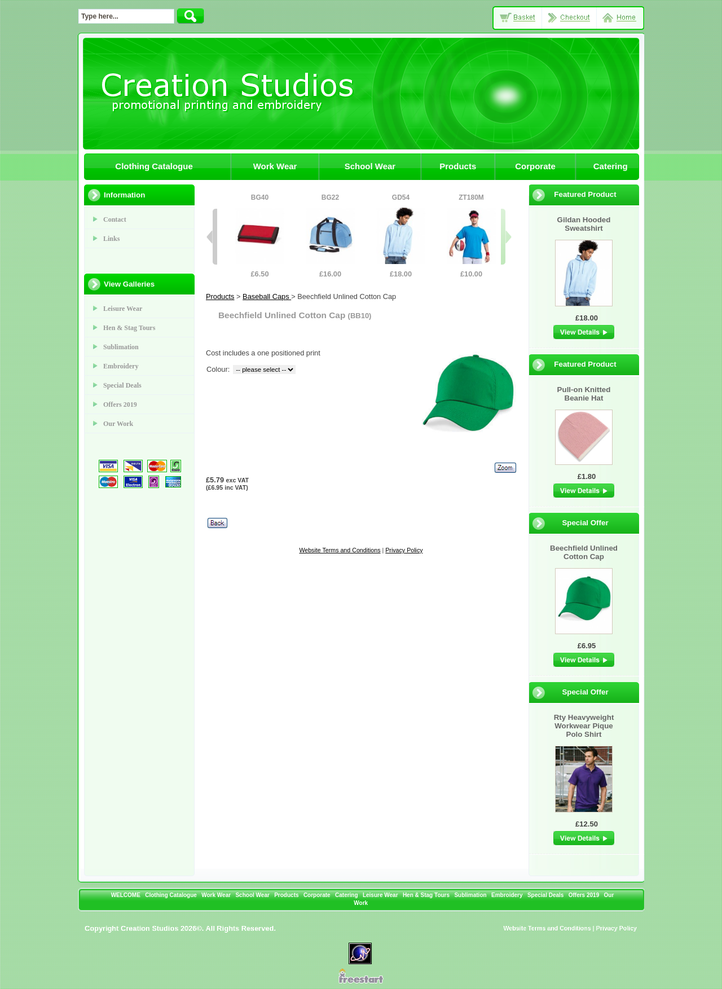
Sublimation (121, 347)
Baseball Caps (267, 296)
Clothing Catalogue (154, 166)
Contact (114, 219)
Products (457, 166)
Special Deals (122, 385)
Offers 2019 (120, 404)
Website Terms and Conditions (339, 550)
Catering (610, 166)
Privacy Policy (403, 550)
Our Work (118, 424)
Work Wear (275, 166)
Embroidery (120, 366)
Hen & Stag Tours (129, 328)
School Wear (370, 166)
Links (111, 239)
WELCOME (125, 895)
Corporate (535, 166)
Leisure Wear (122, 309)
